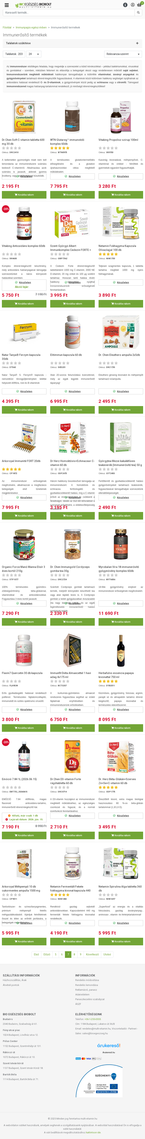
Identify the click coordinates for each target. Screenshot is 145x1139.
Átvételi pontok (11, 985)
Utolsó (107, 954)
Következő (92, 954)
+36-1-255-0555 (93, 1019)
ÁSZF (78, 1004)
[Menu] (125, 5)
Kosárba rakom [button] (24, 194)
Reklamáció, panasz (86, 989)
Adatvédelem (82, 994)
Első (36, 954)
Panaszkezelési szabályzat (90, 999)
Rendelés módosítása (87, 980)
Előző (47, 954)
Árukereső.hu (109, 1052)
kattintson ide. (93, 1132)
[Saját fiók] (132, 5)
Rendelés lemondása (86, 985)
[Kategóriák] (7, 5)
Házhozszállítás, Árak (14, 980)
